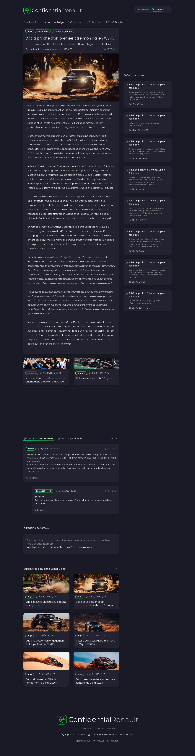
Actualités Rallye (52, 22)
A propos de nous (73, 734)
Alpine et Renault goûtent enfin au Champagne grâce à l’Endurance (45, 380)
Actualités (30, 22)
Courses (57, 31)
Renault (69, 31)
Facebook (83, 740)
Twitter (98, 740)
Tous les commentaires (38, 438)
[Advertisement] (71, 404)
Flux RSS (112, 740)
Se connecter (142, 9)
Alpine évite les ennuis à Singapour (95, 378)
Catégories (94, 22)
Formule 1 (81, 373)
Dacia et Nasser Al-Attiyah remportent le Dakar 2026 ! (41, 681)
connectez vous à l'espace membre (72, 547)
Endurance (32, 373)
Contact (126, 734)
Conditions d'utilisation (103, 734)
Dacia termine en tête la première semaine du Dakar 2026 (95, 681)
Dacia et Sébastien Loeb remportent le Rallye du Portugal (94, 603)
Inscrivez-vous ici (37, 547)
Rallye (30, 31)
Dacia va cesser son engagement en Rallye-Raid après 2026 (45, 642)
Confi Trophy (114, 22)
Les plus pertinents (70, 438)
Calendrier (74, 22)
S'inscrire (157, 9)
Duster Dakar (42, 31)
